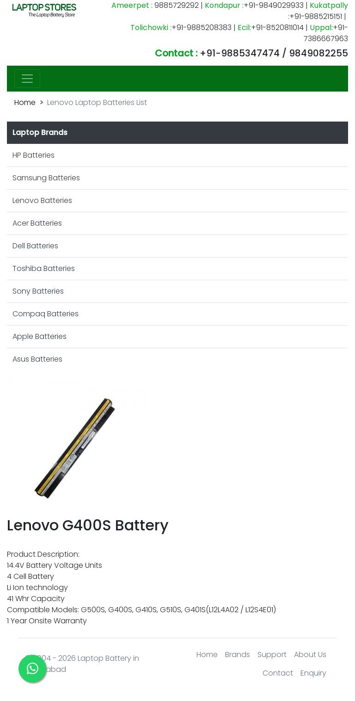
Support (272, 654)
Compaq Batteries (45, 313)
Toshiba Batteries (43, 268)
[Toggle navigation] (27, 78)
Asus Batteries (37, 359)
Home (25, 102)
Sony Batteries (38, 291)
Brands (237, 654)
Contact (278, 673)
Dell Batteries (35, 245)
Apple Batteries (39, 336)
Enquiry (313, 673)
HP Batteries (33, 155)
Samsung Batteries (46, 177)
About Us (310, 654)
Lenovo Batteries (42, 200)
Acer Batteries (37, 223)
